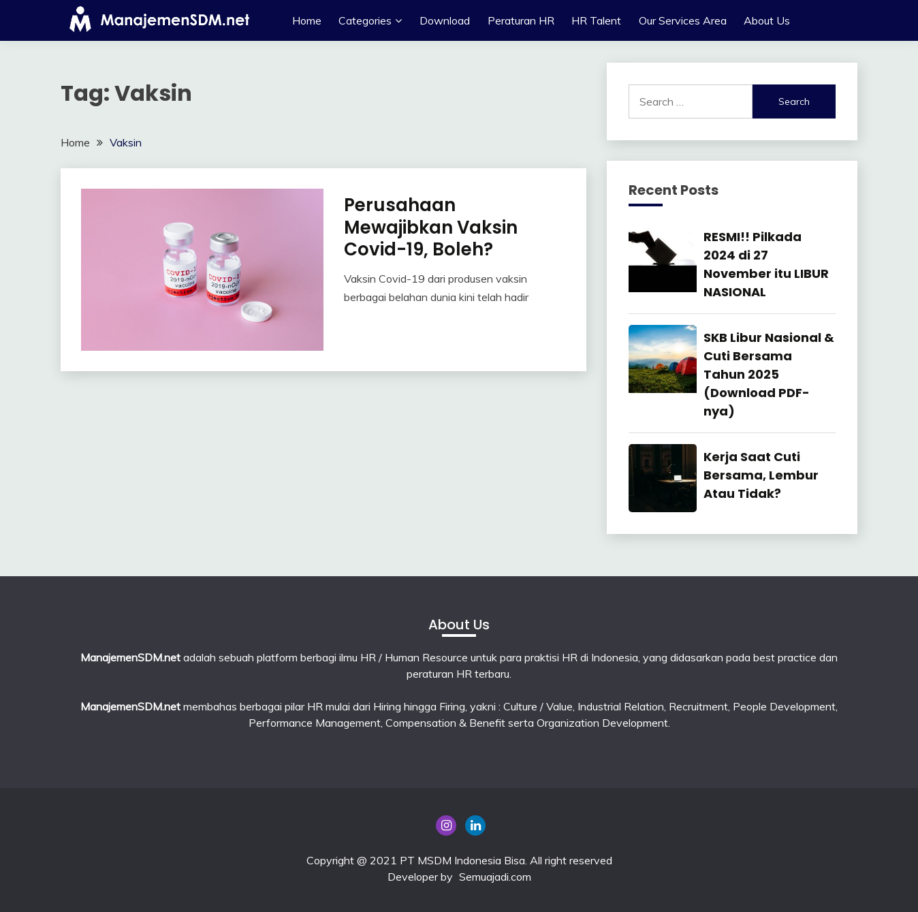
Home (306, 20)
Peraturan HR (521, 20)
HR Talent (596, 20)
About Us (767, 20)
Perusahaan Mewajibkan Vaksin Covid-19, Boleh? (431, 227)
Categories (365, 20)
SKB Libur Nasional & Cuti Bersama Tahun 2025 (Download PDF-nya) (768, 374)
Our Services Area (683, 20)
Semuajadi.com (495, 876)
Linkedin (475, 825)
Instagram (446, 825)
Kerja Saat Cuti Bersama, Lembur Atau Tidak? (761, 475)
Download (445, 20)
